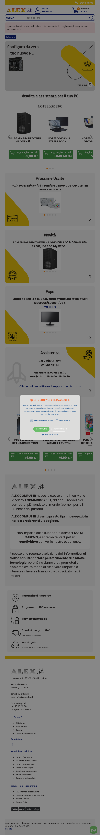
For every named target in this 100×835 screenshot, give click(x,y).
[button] (50, 417)
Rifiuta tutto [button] (59, 429)
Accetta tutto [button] (41, 429)
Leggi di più (55, 414)
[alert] (50, 417)
